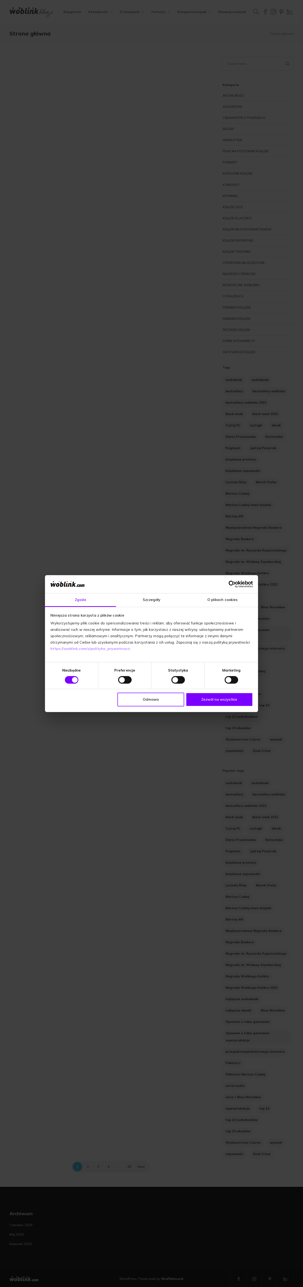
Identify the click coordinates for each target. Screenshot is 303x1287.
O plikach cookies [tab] (222, 599)
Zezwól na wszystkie (219, 699)
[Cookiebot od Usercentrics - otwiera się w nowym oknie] (232, 584)
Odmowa (151, 699)
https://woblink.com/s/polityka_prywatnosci (90, 648)
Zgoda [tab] (80, 599)
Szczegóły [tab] (151, 599)
